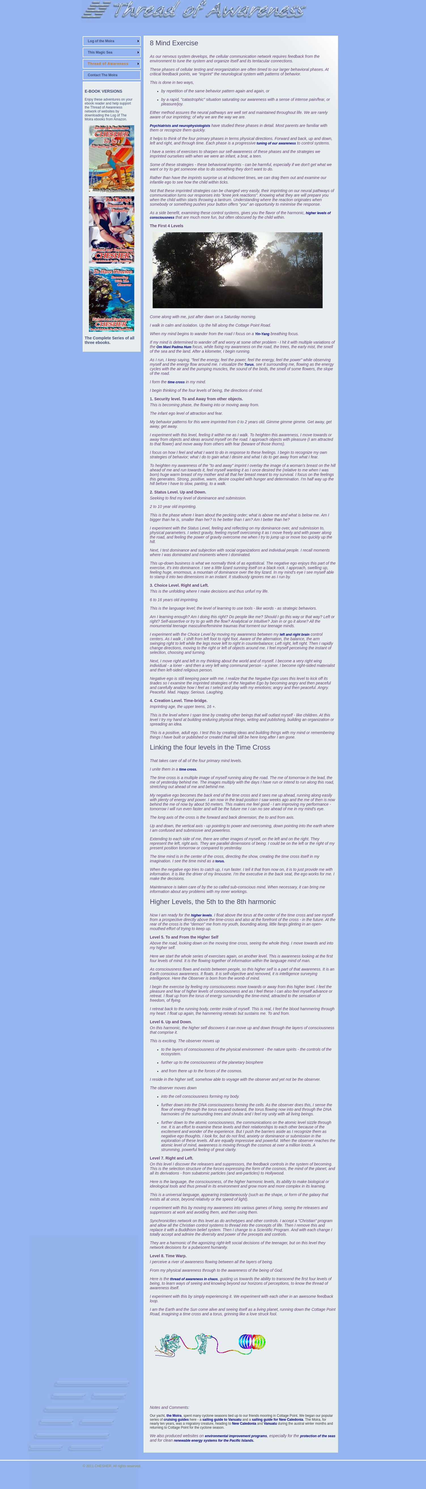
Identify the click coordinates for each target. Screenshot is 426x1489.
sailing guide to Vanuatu (221, 1420)
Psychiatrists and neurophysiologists (180, 126)
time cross (176, 382)
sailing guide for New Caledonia (277, 1420)
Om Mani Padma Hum (173, 347)
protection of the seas (317, 1436)
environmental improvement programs (236, 1436)
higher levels (201, 915)
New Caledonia (244, 1424)
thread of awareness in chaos (194, 1279)
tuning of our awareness (276, 143)
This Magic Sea (100, 52)
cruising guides (176, 1420)
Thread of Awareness (108, 64)
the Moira (174, 1416)
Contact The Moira (103, 75)
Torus (249, 365)
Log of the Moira (101, 41)
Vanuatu (270, 1424)
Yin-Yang (262, 334)
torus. (219, 861)
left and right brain (294, 635)
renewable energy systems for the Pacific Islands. (214, 1441)
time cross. (188, 769)
